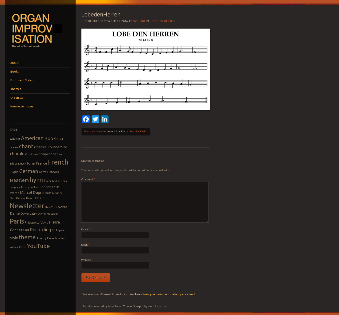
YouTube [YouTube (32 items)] (38, 246)
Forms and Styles (21, 80)
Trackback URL (138, 131)
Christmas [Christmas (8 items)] (31, 154)
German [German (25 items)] (28, 171)
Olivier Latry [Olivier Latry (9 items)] (28, 213)
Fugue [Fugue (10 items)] (14, 172)
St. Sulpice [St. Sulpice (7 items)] (58, 230)
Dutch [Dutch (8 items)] (22, 163)
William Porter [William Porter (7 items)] (18, 247)
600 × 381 (139, 21)
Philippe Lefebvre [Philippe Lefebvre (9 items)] (36, 222)
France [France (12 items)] (41, 163)
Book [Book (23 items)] (50, 138)
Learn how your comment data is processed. (165, 294)
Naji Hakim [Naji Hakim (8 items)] (27, 198)
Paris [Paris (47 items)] (17, 221)
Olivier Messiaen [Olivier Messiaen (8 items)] (48, 213)
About (14, 62)
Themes (15, 89)
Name (85, 229)
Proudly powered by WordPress (102, 306)
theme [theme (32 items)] (27, 237)
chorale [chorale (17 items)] (17, 153)
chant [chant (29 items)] (26, 146)
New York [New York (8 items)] (51, 207)
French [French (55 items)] (58, 162)
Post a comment (93, 131)
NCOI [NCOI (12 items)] (39, 198)
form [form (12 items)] (31, 163)
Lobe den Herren (162, 21)
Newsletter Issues (21, 106)
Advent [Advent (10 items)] (15, 139)
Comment (88, 179)
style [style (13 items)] (14, 238)
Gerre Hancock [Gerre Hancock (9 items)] (49, 171)
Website (86, 260)
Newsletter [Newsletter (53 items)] (27, 205)
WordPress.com (157, 306)
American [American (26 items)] (32, 138)
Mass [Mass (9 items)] (48, 192)
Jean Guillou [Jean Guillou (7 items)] (53, 181)
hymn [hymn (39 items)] (37, 179)
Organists (16, 97)
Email (85, 244)
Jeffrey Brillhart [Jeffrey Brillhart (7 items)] (29, 187)
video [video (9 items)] (61, 238)
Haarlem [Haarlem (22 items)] (19, 180)
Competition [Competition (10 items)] (47, 154)
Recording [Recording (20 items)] (40, 229)
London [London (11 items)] (45, 187)
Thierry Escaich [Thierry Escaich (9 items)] (46, 238)
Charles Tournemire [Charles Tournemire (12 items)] (50, 147)
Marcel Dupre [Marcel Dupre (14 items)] (32, 192)
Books (14, 71)
